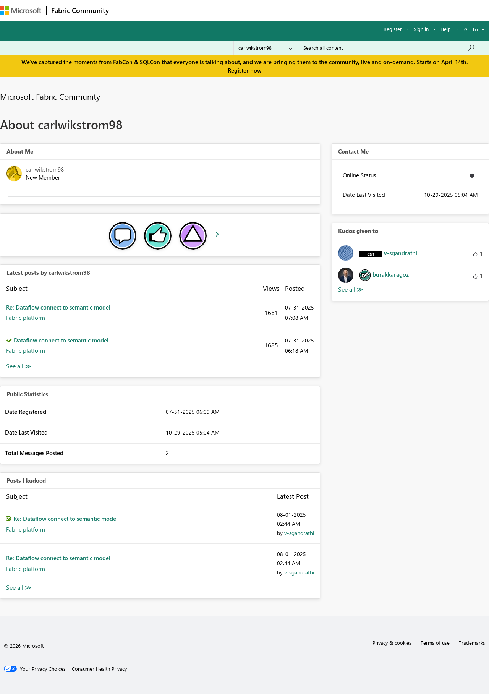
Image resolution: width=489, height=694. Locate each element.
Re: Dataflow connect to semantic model (58, 307)
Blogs (259, 10)
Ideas (191, 10)
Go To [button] (471, 29)
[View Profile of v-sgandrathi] (299, 533)
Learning (288, 10)
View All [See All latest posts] (18, 366)
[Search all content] (389, 48)
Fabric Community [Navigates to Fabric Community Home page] (80, 10)
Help (445, 29)
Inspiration (160, 10)
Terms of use (435, 642)
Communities (225, 10)
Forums (126, 10)
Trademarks (472, 642)
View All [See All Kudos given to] (350, 289)
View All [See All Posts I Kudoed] (18, 587)
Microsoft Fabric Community (50, 96)
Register (393, 29)
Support (321, 10)
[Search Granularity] (265, 48)
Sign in (421, 29)
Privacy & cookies (391, 642)
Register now (244, 70)
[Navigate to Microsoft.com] (20, 10)
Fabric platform (25, 317)
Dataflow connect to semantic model (61, 340)
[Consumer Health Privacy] (99, 669)
